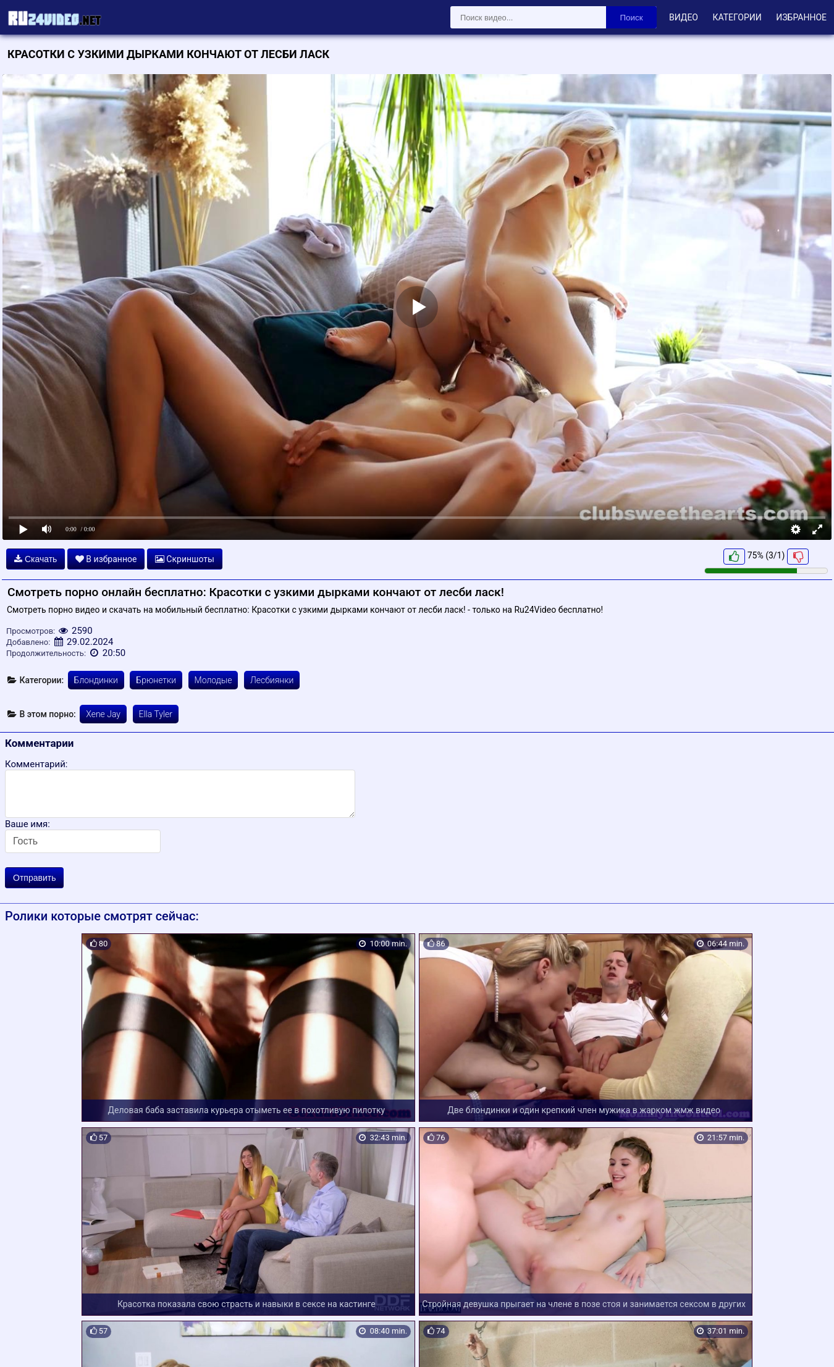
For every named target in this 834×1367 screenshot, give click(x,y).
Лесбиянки (271, 680)
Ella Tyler (156, 714)
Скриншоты (184, 559)
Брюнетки (156, 680)
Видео (683, 17)
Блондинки (96, 680)
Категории (736, 17)
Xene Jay (103, 714)
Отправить (34, 878)
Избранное (801, 17)
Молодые (213, 680)
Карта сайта (27, 1343)
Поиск (631, 17)
